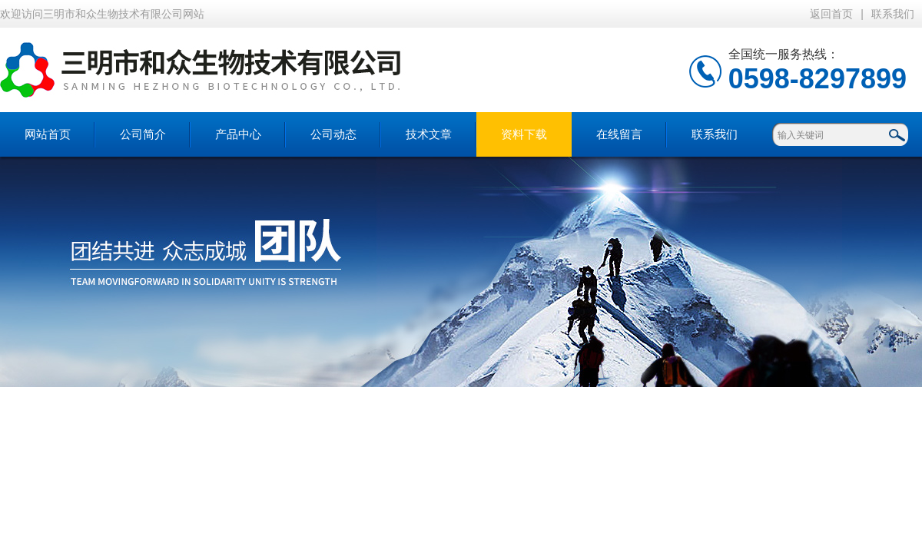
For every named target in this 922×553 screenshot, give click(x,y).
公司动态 (333, 134)
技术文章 (429, 134)
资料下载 (524, 134)
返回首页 (831, 14)
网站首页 (48, 134)
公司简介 (143, 134)
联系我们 (892, 14)
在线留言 (619, 134)
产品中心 (238, 134)
